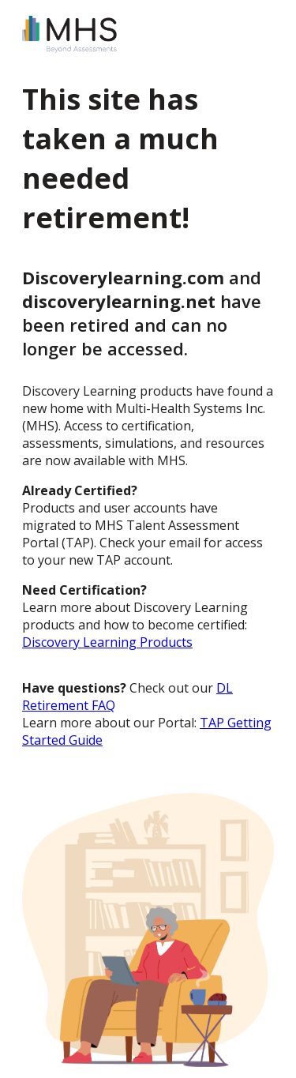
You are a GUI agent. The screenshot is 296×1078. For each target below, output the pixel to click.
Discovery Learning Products (107, 642)
